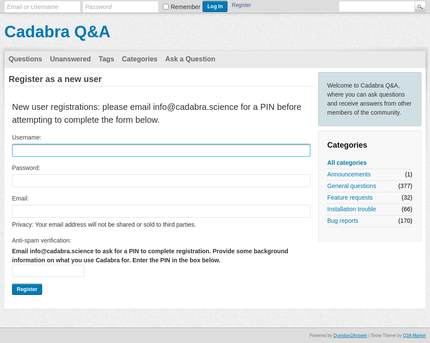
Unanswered (70, 59)
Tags (106, 59)
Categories (140, 59)
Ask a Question (190, 59)
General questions (351, 185)
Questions (25, 59)
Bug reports (342, 220)
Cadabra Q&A (57, 32)
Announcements (349, 174)
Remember (185, 7)
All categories (347, 162)
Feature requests (350, 197)
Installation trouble (351, 209)
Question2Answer (350, 335)
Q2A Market (414, 335)
